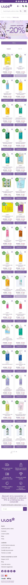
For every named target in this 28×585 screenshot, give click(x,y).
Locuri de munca (5, 564)
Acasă (2, 17)
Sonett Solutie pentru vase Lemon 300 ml (7, 415)
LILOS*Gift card (5, 547)
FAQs (2, 539)
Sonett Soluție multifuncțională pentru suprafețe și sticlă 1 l (7, 389)
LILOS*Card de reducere (8, 545)
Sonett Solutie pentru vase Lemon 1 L (7, 266)
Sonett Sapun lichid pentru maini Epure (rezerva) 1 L (21, 143)
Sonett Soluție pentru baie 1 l (7, 364)
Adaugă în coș (7, 75)
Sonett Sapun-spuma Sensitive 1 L (20, 68)
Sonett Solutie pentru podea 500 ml (20, 241)
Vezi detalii (24, 505)
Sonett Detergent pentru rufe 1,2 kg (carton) (7, 217)
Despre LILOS (5, 559)
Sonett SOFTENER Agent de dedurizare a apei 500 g (20, 192)
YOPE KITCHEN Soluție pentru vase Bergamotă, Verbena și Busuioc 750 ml (7, 439)
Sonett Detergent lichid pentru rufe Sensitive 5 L (20, 168)
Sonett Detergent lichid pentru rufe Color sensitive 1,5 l (7, 339)
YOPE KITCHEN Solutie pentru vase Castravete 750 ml (20, 439)
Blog (2, 562)
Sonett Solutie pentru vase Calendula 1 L (20, 266)
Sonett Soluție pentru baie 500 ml (20, 365)
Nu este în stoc (20, 75)
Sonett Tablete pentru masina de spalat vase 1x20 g (7, 192)
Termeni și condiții (6, 553)
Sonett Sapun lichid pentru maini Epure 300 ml (7, 168)
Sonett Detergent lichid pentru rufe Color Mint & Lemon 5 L (7, 68)
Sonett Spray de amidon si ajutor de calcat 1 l (20, 315)
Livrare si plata (5, 533)
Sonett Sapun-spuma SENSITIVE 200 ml (7, 94)
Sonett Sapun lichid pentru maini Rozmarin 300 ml (7, 143)
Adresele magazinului (7, 567)
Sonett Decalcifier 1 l (20, 338)
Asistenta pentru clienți (7, 528)
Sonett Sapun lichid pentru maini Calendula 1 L (21, 94)
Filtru (14, 43)
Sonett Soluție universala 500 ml (7, 315)
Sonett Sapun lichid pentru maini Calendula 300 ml (7, 119)
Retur (2, 536)
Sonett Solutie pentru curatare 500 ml (7, 241)
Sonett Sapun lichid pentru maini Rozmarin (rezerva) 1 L (20, 119)
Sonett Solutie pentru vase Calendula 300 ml (7, 290)
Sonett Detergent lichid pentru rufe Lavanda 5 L (20, 217)
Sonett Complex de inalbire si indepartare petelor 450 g (20, 415)
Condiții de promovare (7, 550)
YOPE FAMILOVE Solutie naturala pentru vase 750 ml (20, 290)
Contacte (3, 531)
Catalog (8, 17)
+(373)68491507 (21, 489)
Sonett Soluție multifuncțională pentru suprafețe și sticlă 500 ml (20, 389)
